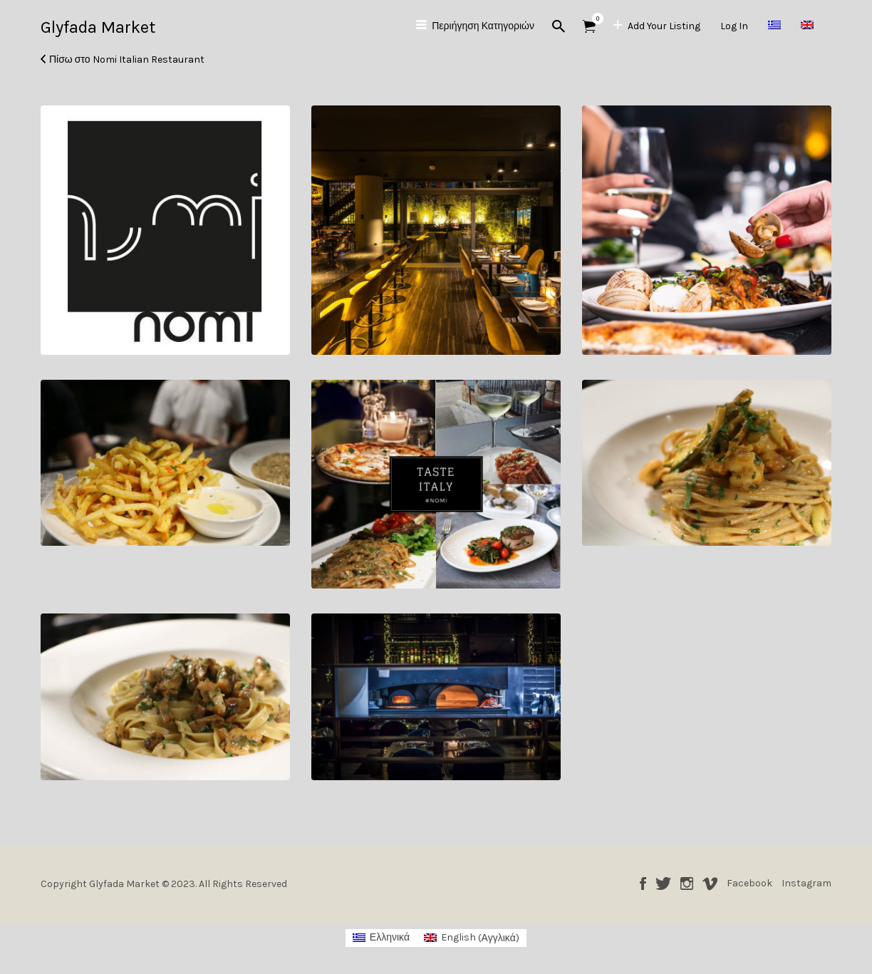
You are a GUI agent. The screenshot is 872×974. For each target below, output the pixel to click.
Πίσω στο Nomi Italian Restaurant (126, 59)
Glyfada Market (98, 27)
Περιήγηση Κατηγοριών (483, 26)
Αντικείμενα (594, 18)
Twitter (663, 883)
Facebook (643, 883)
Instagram (686, 883)
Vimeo (709, 883)
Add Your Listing (664, 26)
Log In (734, 26)
